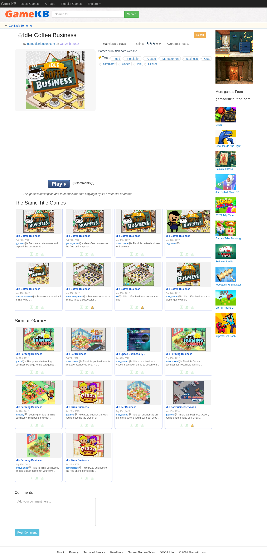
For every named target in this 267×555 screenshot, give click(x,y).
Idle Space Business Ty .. (130, 354)
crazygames (173, 296)
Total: (184, 43)
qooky (20, 361)
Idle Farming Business (29, 354)
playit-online (123, 243)
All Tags (50, 3)
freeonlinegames (75, 296)
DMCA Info (167, 552)
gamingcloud (73, 243)
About (60, 552)
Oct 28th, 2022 (69, 43)
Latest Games (29, 3)
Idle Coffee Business (28, 235)
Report (200, 35)
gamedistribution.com (41, 43)
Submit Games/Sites (141, 552)
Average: (173, 43)
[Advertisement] (66, 147)
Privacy (74, 552)
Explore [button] (94, 3)
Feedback (116, 552)
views (112, 43)
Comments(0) (83, 183)
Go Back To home (20, 25)
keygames (172, 243)
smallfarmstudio (25, 296)
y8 (118, 296)
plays (122, 43)
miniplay (21, 414)
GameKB (8, 4)
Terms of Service (94, 552)
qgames (21, 243)
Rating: (139, 43)
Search (131, 14)
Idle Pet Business (76, 354)
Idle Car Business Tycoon (181, 407)
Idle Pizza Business (77, 407)
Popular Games (71, 3)
